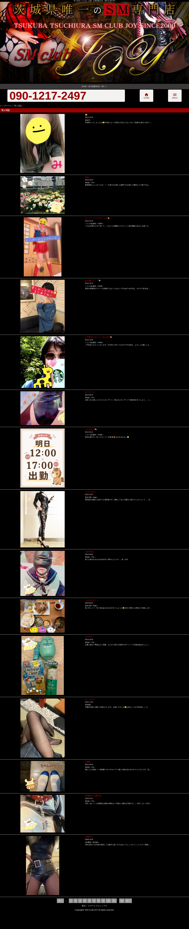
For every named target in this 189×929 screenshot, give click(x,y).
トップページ (6, 106)
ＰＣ (105, 906)
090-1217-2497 (47, 95)
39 (122, 901)
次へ (128, 901)
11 (114, 901)
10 (108, 901)
